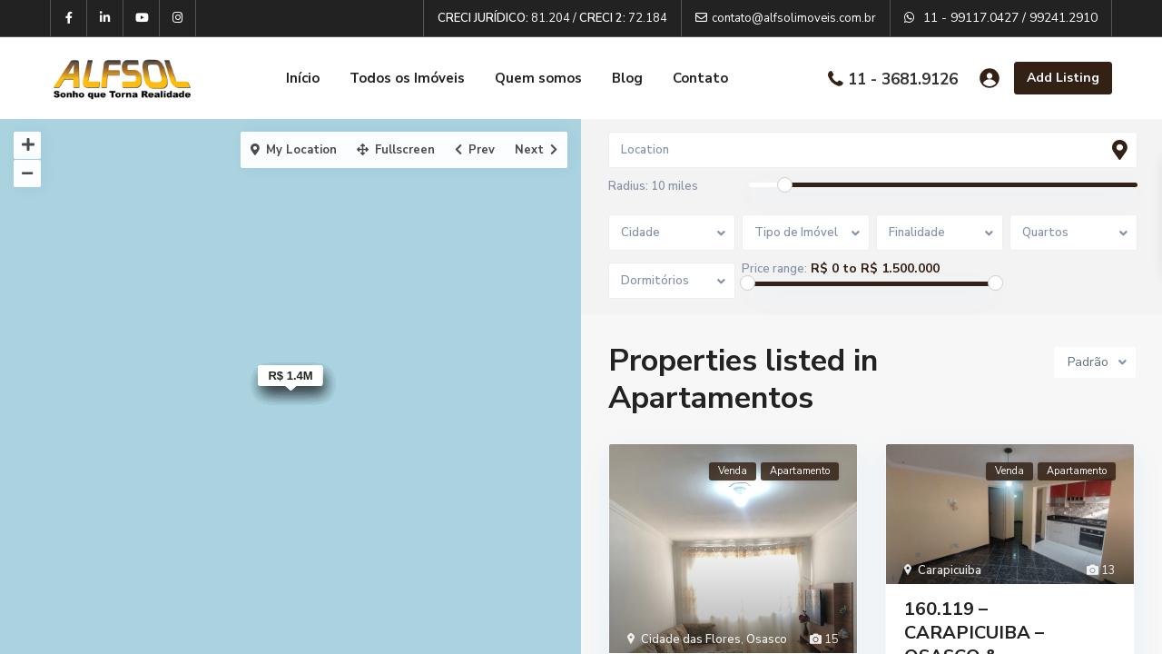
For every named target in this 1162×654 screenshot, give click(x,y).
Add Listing (1063, 77)
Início (303, 78)
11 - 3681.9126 (903, 78)
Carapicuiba (949, 570)
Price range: (775, 269)
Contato (700, 78)
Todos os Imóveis (407, 78)
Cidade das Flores (691, 640)
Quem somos (538, 78)
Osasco (766, 640)
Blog (627, 78)
